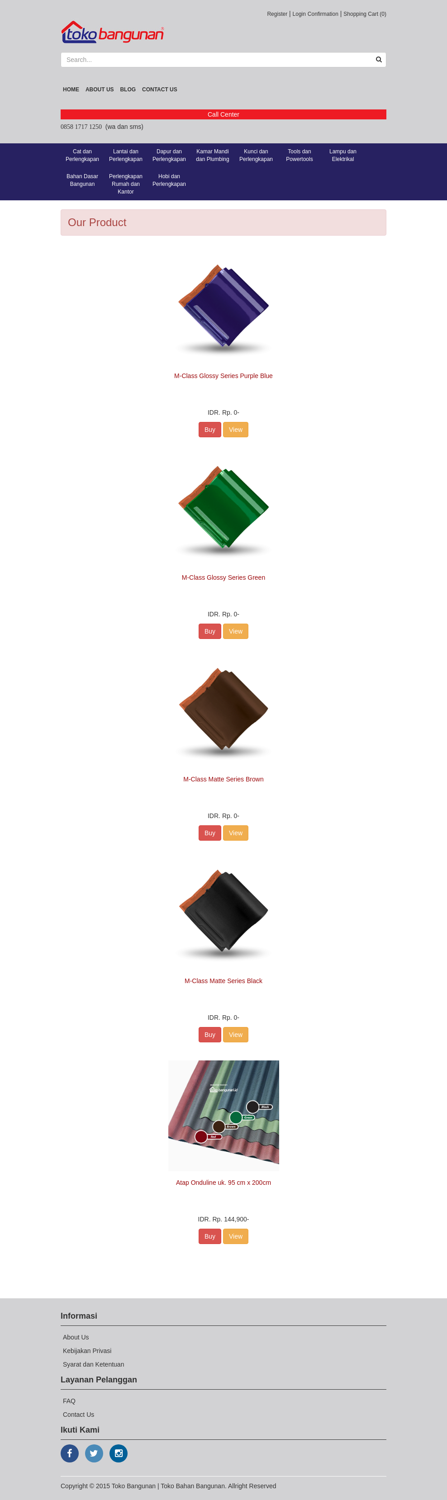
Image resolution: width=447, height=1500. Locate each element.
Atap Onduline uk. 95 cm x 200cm (223, 1182)
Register (277, 14)
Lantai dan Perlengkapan (126, 155)
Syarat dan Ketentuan (93, 1364)
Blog (128, 89)
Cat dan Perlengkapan (82, 155)
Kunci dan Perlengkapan (256, 155)
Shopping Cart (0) (364, 14)
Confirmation (323, 14)
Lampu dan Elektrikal (343, 155)
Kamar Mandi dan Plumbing (212, 155)
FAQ (69, 1401)
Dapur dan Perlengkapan (169, 155)
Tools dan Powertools (299, 155)
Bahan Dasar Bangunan (82, 180)
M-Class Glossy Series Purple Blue (223, 375)
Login (299, 14)
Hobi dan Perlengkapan (169, 180)
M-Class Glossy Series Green (223, 577)
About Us (100, 89)
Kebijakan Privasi (87, 1350)
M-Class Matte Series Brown (223, 779)
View (236, 429)
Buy (209, 429)
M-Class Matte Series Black (223, 980)
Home (71, 89)
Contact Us (159, 89)
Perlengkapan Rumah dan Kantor (126, 184)
